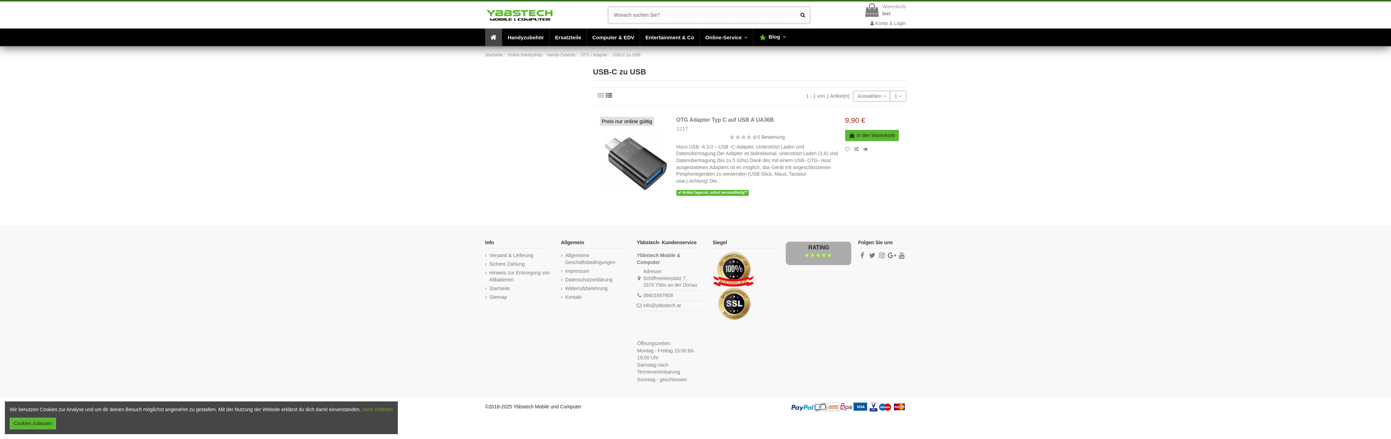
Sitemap (498, 297)
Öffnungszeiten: (654, 343)
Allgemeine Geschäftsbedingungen (590, 259)
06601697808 (658, 295)
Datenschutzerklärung (588, 279)
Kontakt (573, 297)
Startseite (499, 288)
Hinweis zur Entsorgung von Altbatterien (519, 276)
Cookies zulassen (33, 423)
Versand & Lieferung (511, 255)
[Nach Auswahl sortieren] (871, 96)
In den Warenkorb (872, 135)
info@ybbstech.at (662, 305)
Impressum (577, 271)
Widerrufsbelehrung (586, 288)
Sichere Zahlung (507, 264)
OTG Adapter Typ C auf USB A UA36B (725, 120)
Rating (819, 247)
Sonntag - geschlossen (661, 379)
